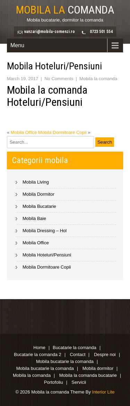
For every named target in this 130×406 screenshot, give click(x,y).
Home (39, 348)
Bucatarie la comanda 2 (37, 355)
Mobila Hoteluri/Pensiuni (47, 254)
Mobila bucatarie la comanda (65, 362)
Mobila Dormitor (38, 194)
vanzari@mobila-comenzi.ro (49, 31)
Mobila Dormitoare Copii (62, 132)
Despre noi (105, 355)
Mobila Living (36, 182)
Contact (77, 355)
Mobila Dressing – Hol (45, 230)
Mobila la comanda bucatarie (88, 376)
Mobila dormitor (98, 369)
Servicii (78, 383)
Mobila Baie (34, 218)
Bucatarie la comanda (74, 348)
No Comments (58, 78)
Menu (17, 45)
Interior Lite (103, 392)
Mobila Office (24, 132)
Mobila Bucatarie (39, 206)
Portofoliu (53, 383)
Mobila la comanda (98, 78)
